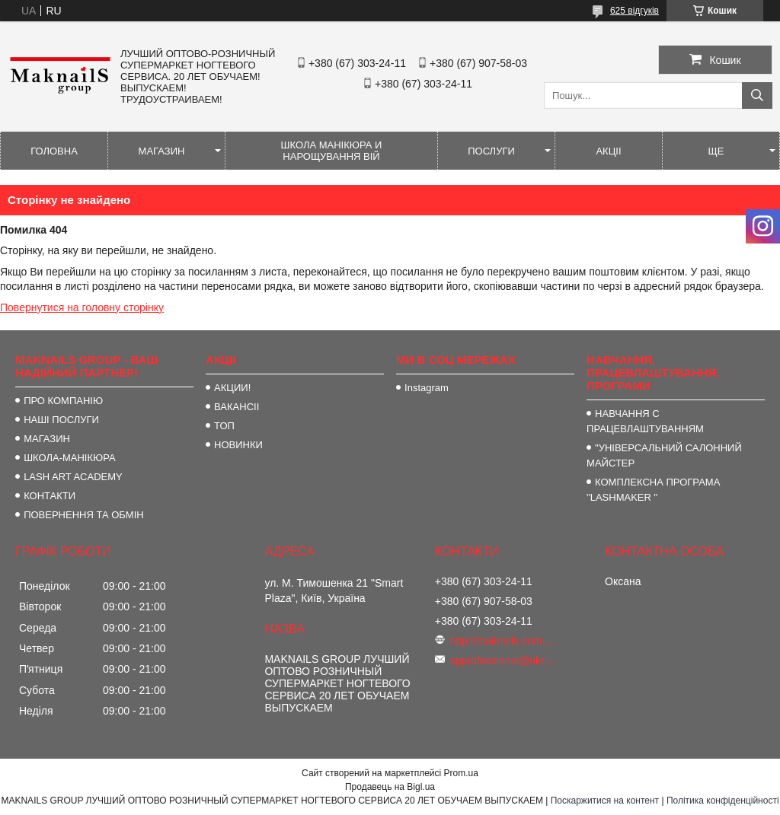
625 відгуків (634, 10)
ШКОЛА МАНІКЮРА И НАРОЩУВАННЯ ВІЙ (331, 150)
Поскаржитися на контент (605, 800)
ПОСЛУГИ (491, 151)
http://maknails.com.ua (503, 641)
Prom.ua (461, 773)
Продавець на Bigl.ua (390, 787)
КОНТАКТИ (49, 495)
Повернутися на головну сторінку (82, 307)
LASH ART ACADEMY (73, 476)
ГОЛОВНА (54, 151)
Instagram (426, 387)
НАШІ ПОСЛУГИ (61, 419)
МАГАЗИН (162, 151)
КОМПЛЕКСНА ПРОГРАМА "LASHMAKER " (653, 489)
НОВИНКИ (238, 444)
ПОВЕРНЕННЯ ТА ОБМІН (84, 515)
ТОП (224, 425)
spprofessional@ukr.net (503, 660)
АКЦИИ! (232, 387)
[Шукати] (757, 95)
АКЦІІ (608, 151)
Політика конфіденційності (723, 800)
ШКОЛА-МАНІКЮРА (70, 457)
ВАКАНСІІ (236, 406)
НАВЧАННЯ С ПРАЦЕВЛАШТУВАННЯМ (645, 421)
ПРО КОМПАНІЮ (63, 400)
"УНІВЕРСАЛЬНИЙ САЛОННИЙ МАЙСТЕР (664, 455)
